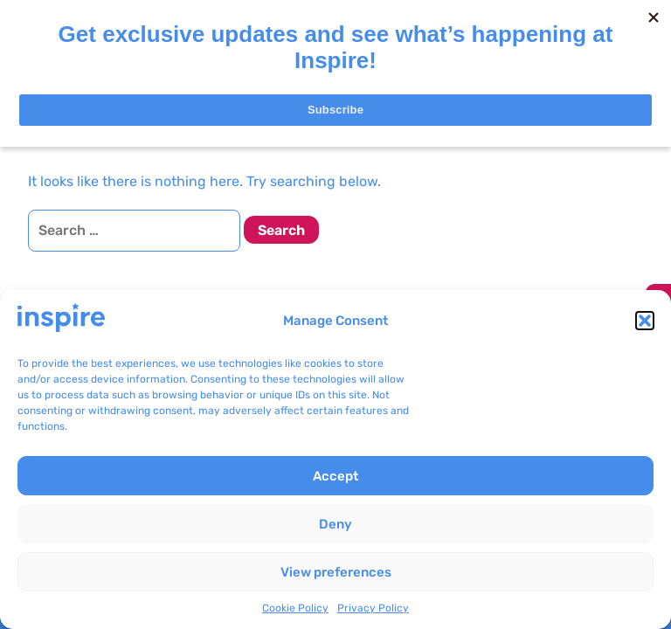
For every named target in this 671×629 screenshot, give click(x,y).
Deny (335, 524)
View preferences (335, 572)
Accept (335, 476)
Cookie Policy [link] (295, 608)
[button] (645, 320)
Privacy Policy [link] (373, 608)
